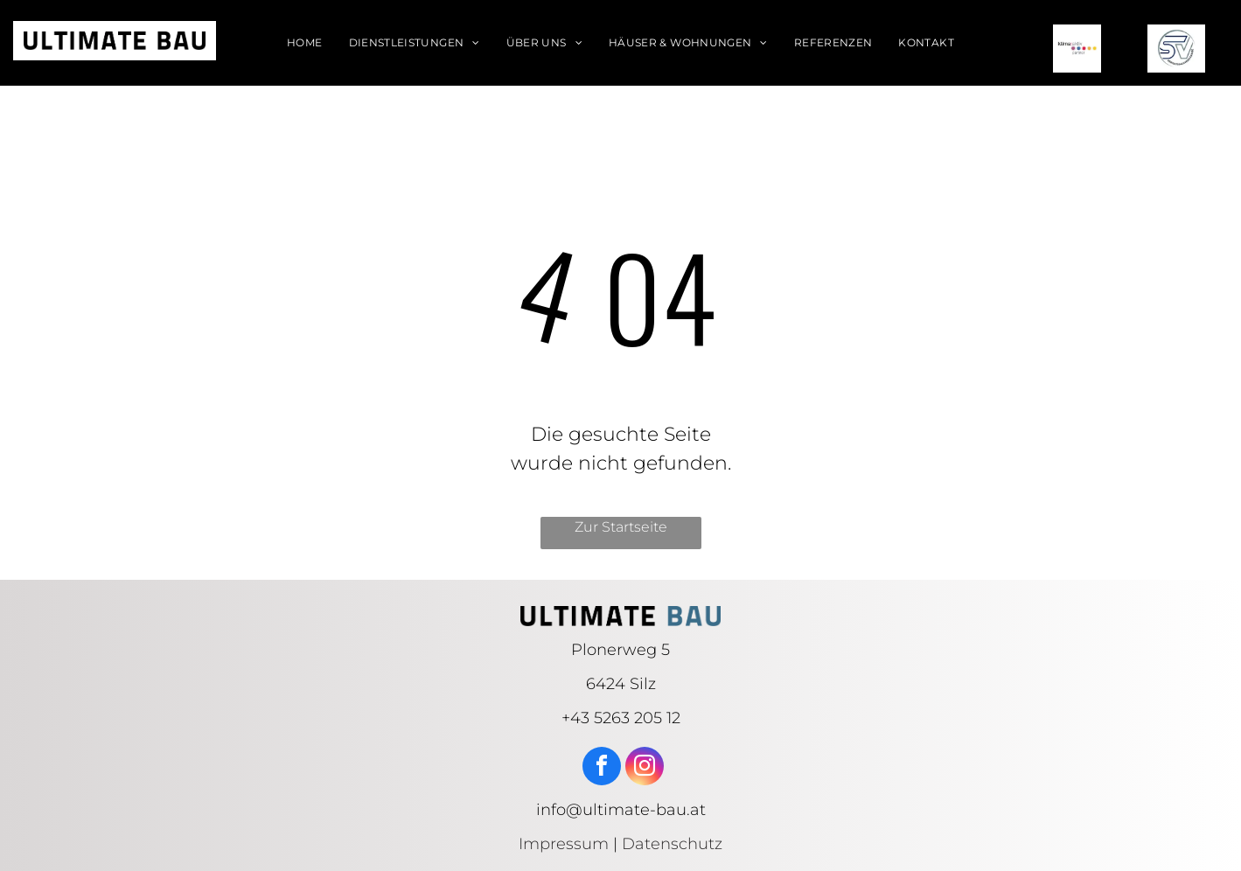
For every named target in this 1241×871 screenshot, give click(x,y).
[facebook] (601, 768)
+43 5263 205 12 (620, 718)
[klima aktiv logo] (1077, 48)
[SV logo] (1176, 48)
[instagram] (644, 768)
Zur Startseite (621, 527)
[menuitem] (304, 43)
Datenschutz (672, 844)
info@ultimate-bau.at (621, 809)
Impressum (564, 844)
